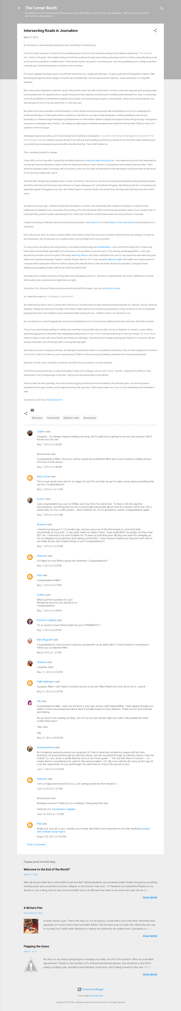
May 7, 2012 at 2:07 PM (49, 585)
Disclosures (89, 417)
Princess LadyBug (46, 620)
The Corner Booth (41, 8)
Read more (150, 897)
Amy (78, 255)
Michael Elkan (97, 996)
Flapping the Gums (36, 946)
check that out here (111, 288)
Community (53, 417)
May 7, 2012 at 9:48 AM (49, 466)
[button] (155, 31)
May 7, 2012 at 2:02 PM (49, 565)
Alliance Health (115, 259)
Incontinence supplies (64, 809)
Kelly (39, 575)
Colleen (41, 594)
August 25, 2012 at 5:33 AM (51, 836)
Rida (39, 823)
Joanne (41, 431)
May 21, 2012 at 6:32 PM (50, 691)
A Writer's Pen (33, 908)
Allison (84, 255)
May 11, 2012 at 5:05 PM (50, 672)
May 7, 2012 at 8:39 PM (49, 630)
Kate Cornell (43, 476)
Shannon (41, 524)
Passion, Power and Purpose (122, 222)
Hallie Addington (45, 681)
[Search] (162, 9)
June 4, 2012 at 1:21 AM (49, 788)
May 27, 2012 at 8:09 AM (50, 737)
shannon (41, 662)
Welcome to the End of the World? (47, 869)
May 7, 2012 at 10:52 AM (50, 546)
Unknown (42, 555)
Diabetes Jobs (71, 417)
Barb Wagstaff (45, 639)
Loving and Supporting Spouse (99, 160)
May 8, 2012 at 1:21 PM (49, 652)
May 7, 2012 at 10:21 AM (50, 514)
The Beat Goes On (54, 400)
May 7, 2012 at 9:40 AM (49, 444)
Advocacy (37, 417)
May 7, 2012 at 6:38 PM (49, 610)
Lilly (39, 701)
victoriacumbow (45, 747)
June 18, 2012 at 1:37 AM (50, 814)
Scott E (41, 498)
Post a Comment (36, 844)
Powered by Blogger (90, 989)
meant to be (96, 222)
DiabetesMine (104, 247)
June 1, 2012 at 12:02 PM (50, 769)
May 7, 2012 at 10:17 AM (50, 489)
